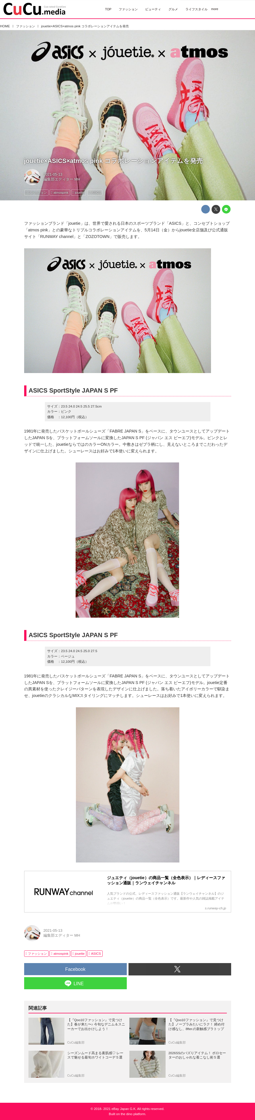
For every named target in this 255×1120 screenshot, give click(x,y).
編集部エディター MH (61, 179)
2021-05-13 (52, 174)
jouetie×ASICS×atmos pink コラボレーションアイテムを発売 (113, 160)
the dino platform (133, 1114)
